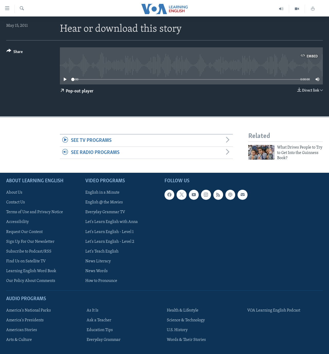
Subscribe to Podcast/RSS (28, 251)
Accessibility (17, 222)
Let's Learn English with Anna (111, 222)
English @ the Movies (104, 202)
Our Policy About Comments (30, 281)
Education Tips (100, 330)
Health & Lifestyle (182, 310)
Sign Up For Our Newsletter (30, 241)
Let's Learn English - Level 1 (109, 232)
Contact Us (15, 202)
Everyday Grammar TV (105, 212)
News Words (96, 271)
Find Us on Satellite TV (26, 261)
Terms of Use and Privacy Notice (34, 212)
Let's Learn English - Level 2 (109, 241)
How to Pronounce (101, 281)
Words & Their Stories (186, 340)
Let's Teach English (101, 251)
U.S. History (177, 330)
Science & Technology (186, 320)
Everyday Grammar (104, 340)
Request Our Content (24, 232)
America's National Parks (28, 310)
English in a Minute (102, 193)
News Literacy (98, 261)
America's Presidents (25, 320)
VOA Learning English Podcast (273, 310)
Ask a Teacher (99, 320)
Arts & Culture (19, 340)
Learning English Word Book (31, 271)
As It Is (92, 310)
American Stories (21, 330)
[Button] (14, 52)
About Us (14, 193)
